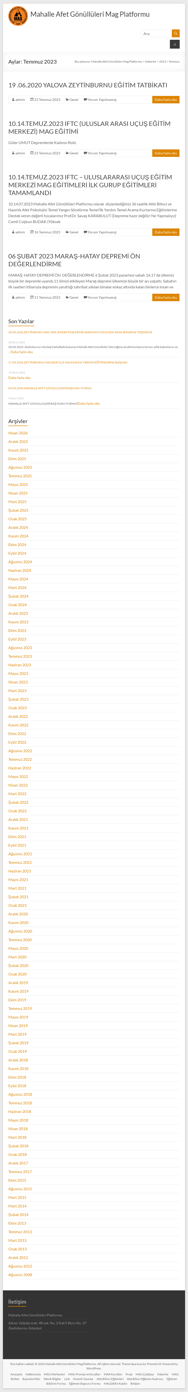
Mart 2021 (17, 888)
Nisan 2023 (18, 682)
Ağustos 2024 (20, 561)
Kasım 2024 (18, 536)
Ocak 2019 (17, 1051)
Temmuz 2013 (20, 1231)
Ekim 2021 (17, 836)
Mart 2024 (17, 587)
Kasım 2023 (18, 621)
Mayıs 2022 (18, 776)
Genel (74, 99)
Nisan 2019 (18, 1025)
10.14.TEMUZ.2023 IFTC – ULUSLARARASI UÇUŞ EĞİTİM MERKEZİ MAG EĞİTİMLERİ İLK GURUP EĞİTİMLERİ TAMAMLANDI (90, 185)
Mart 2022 (17, 793)
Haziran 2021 (19, 871)
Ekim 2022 (17, 733)
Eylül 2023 (17, 639)
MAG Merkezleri (54, 1374)
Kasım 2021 (18, 828)
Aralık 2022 (18, 716)
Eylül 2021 (17, 845)
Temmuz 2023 (20, 656)
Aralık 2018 (18, 1059)
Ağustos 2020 (20, 931)
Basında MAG (31, 1379)
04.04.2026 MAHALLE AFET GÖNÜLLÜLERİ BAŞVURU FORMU (50, 388)
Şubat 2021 (18, 896)
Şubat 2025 (18, 510)
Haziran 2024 (19, 570)
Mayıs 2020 (18, 948)
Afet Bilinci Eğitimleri (110, 1379)
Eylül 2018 (17, 1085)
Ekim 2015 (17, 1180)
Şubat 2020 (18, 965)
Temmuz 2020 (20, 939)
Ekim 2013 (17, 1223)
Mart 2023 (17, 690)
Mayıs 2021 (18, 879)
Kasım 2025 (18, 450)
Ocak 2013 (17, 1248)
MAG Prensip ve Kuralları (84, 1374)
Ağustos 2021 (20, 853)
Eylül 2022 (17, 742)
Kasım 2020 (18, 922)
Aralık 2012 (18, 1257)
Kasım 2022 (18, 725)
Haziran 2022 (19, 767)
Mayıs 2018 (18, 1120)
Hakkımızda (33, 1374)
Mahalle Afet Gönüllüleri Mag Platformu (90, 14)
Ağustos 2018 (20, 1094)
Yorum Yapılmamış (102, 99)
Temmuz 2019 (20, 1008)
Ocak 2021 (17, 905)
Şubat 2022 (18, 802)
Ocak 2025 (17, 518)
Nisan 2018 (18, 1128)
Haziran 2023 (19, 664)
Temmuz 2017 (20, 1171)
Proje (129, 1374)
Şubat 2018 (18, 1145)
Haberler (163, 1374)
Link (67, 1379)
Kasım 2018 (18, 1068)
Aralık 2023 (18, 613)
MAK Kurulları (113, 1374)
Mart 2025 (17, 501)
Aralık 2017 (18, 1163)
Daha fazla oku (166, 99)
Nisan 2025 (18, 493)
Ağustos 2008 (20, 1274)
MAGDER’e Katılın (115, 1383)
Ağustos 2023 (20, 647)
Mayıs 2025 (18, 484)
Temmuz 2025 (20, 475)
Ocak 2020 (17, 974)
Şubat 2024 (18, 596)
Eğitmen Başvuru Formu (85, 1383)
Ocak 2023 (17, 707)
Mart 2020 (17, 956)
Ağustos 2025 (20, 467)
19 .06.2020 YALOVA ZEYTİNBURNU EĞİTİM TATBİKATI (87, 85)
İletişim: (135, 1383)
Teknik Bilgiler (52, 1379)
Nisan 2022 (18, 785)
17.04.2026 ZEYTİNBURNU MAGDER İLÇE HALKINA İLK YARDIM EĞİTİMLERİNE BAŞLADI (68, 362)
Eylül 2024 (17, 553)
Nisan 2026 (18, 432)
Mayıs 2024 (18, 578)
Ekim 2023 (17, 630)
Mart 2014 (17, 1206)
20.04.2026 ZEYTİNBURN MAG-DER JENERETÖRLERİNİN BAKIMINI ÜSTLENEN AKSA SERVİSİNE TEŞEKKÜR (80, 332)
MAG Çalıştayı (145, 1374)
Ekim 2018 (17, 1077)
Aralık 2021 (18, 819)
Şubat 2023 (18, 699)
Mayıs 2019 (18, 1017)
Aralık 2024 (18, 527)
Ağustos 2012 (20, 1266)
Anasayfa (16, 1374)
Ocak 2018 (17, 1154)
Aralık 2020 (18, 913)
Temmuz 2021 (20, 862)
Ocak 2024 (17, 604)
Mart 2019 (17, 1034)
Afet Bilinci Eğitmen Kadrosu (145, 1379)
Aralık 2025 (18, 441)
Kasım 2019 (18, 991)
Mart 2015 (17, 1197)
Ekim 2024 (17, 544)
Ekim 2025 (17, 458)
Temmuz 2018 (20, 1102)
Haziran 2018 (19, 1111)
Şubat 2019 (18, 1042)
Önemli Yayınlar (83, 1379)
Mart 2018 (17, 1137)
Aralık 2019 (18, 982)
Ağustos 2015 (20, 1188)
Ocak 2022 (17, 810)
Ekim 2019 (17, 999)
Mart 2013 (17, 1240)
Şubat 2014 (18, 1214)
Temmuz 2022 (20, 759)
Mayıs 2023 (18, 673)
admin (20, 99)
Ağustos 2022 (20, 750)
